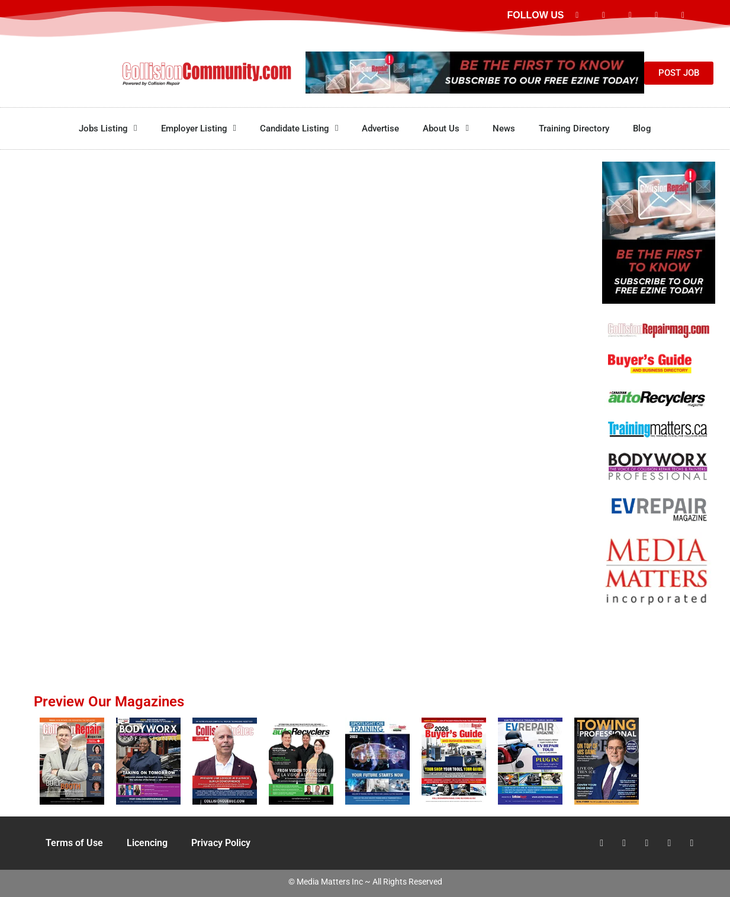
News (504, 128)
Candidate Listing (299, 128)
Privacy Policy (220, 842)
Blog (642, 128)
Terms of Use (74, 842)
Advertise (380, 128)
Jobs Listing (108, 128)
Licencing (147, 842)
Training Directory (574, 128)
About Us (445, 128)
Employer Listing (198, 128)
